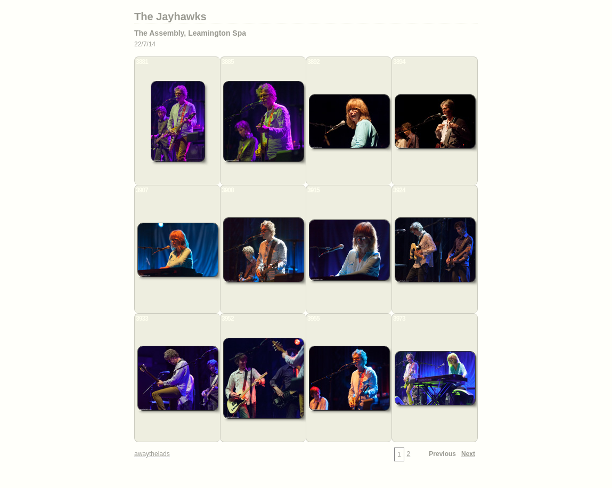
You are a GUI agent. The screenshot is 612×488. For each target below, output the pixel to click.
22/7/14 (145, 44)
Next (468, 454)
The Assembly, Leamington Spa (190, 33)
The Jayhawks (170, 16)
